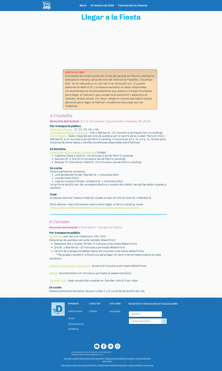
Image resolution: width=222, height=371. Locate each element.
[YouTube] (97, 346)
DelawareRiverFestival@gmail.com (87, 354)
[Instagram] (117, 346)
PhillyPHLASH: (59, 136)
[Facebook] (103, 346)
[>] (164, 321)
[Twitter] (110, 346)
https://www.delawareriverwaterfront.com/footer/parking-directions (94, 207)
